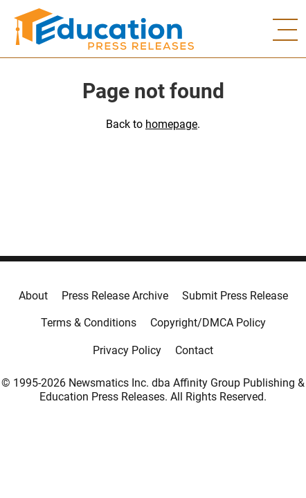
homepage (171, 124)
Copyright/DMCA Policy (208, 322)
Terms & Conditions (88, 322)
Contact (194, 350)
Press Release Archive (115, 295)
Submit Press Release (235, 295)
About (33, 295)
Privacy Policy (127, 350)
